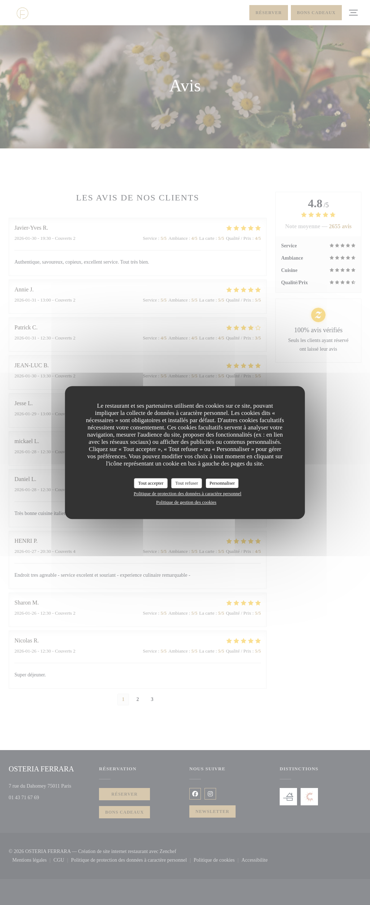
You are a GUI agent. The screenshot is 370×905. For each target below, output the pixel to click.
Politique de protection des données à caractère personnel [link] (187, 493)
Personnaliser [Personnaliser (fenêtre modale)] (222, 483)
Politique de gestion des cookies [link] (186, 502)
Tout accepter (150, 483)
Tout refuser (186, 483)
